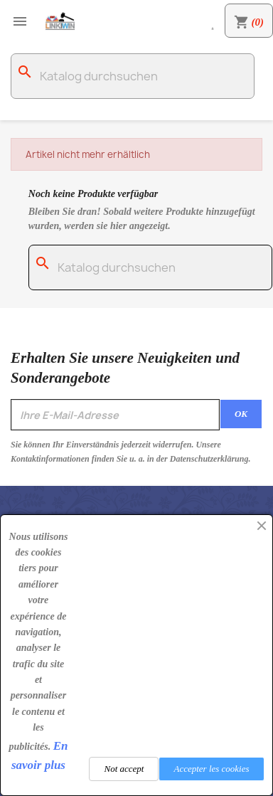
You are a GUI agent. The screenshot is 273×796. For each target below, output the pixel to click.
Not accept (124, 768)
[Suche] (133, 76)
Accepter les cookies (211, 768)
